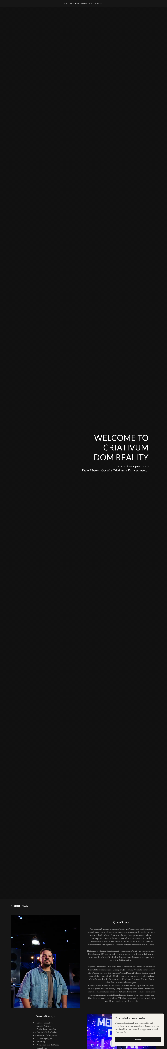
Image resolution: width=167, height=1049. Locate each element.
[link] (83, 3)
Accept (138, 1039)
